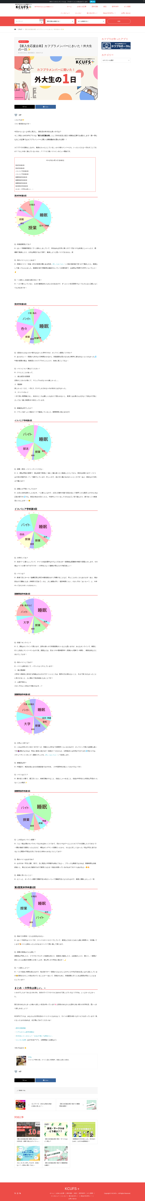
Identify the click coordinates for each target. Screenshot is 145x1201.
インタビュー (65, 11)
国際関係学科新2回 (21, 175)
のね (24, 1089)
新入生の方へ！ (92, 11)
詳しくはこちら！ (59, 262)
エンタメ (78, 11)
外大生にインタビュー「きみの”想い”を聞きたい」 (34, 1034)
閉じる (92, 1)
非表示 (61, 159)
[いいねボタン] (15, 113)
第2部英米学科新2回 (21, 184)
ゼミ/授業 (127, 5)
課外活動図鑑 (21, 1026)
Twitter (15, 1191)
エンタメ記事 (21, 1038)
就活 (104, 5)
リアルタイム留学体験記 (25, 1030)
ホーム (69, 5)
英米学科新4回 (19, 166)
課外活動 (95, 5)
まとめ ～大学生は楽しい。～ (24, 187)
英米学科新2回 (19, 163)
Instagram (17, 1191)
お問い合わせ (126, 11)
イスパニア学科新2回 (21, 169)
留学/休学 (115, 5)
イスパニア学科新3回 (21, 172)
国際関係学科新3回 (21, 178)
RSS (20, 1191)
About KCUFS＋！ (109, 11)
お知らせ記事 (81, 5)
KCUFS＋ (72, 1187)
